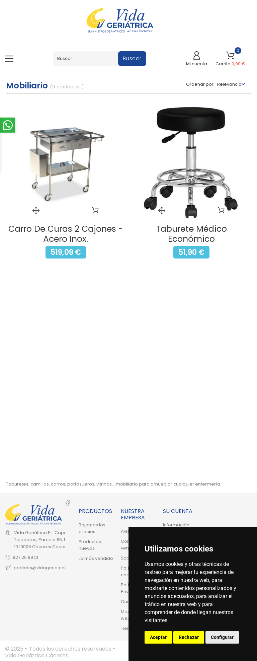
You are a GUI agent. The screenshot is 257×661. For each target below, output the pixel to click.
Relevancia (229, 84)
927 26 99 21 (25, 557)
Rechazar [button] (189, 637)
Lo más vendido (96, 558)
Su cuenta (177, 511)
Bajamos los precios (92, 528)
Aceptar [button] (158, 637)
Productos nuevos (90, 545)
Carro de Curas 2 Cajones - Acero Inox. (65, 234)
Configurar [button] (222, 637)
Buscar (132, 58)
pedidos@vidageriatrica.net (44, 567)
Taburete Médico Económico (191, 234)
